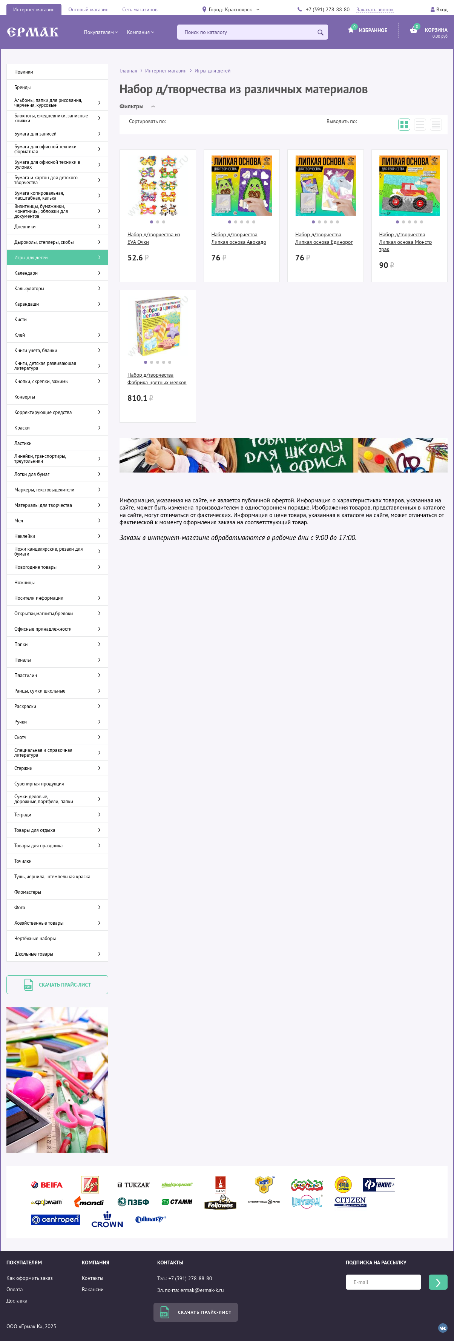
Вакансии (93, 1289)
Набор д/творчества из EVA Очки (153, 238)
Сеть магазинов (140, 9)
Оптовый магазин (88, 9)
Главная (128, 70)
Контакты (92, 1278)
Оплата (14, 1289)
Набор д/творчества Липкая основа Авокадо (239, 238)
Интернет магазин (34, 9)
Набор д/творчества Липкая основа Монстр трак (405, 241)
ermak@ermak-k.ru (202, 1290)
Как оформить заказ (29, 1278)
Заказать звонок (375, 9)
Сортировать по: (147, 121)
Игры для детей (212, 70)
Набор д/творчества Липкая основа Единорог (324, 238)
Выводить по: (342, 121)
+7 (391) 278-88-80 (328, 9)
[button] (242, 9)
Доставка (17, 1300)
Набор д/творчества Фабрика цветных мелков (157, 378)
